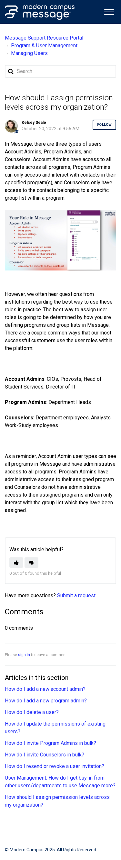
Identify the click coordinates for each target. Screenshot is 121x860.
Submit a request (76, 595)
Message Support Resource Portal (44, 38)
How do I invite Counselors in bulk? (44, 755)
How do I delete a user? (32, 712)
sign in (24, 655)
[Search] (60, 71)
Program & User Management (44, 45)
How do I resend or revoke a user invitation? (54, 766)
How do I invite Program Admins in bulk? (50, 743)
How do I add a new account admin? (45, 689)
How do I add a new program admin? (46, 701)
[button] (109, 11)
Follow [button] (104, 125)
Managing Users (29, 53)
